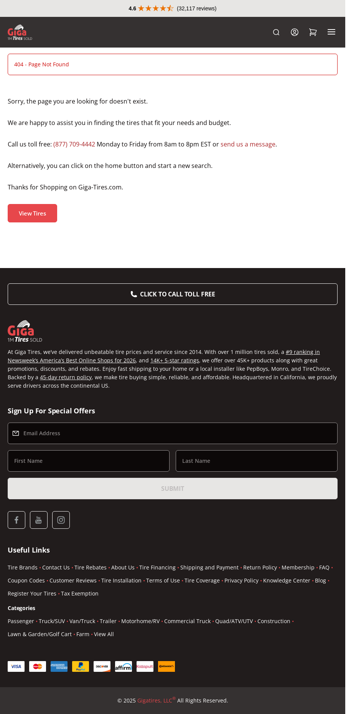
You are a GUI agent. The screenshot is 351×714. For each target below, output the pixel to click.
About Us (123, 567)
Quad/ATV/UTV (234, 621)
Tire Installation (121, 580)
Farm (82, 634)
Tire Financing (157, 567)
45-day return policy (66, 377)
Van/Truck (82, 621)
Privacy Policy (241, 580)
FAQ (324, 567)
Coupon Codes (26, 580)
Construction (273, 621)
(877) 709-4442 (74, 144)
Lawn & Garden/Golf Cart (40, 634)
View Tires (32, 213)
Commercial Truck (187, 621)
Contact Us (56, 567)
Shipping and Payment (209, 567)
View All (104, 634)
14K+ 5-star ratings (174, 360)
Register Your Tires (32, 593)
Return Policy (260, 567)
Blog (320, 580)
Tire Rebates (90, 567)
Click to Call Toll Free (177, 294)
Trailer (108, 621)
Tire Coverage (202, 580)
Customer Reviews (73, 580)
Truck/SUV (52, 621)
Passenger (21, 621)
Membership (298, 567)
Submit (172, 488)
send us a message (248, 144)
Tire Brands (23, 567)
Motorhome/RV (140, 621)
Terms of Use (163, 580)
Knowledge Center (286, 580)
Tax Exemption (80, 593)
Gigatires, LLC (156, 700)
